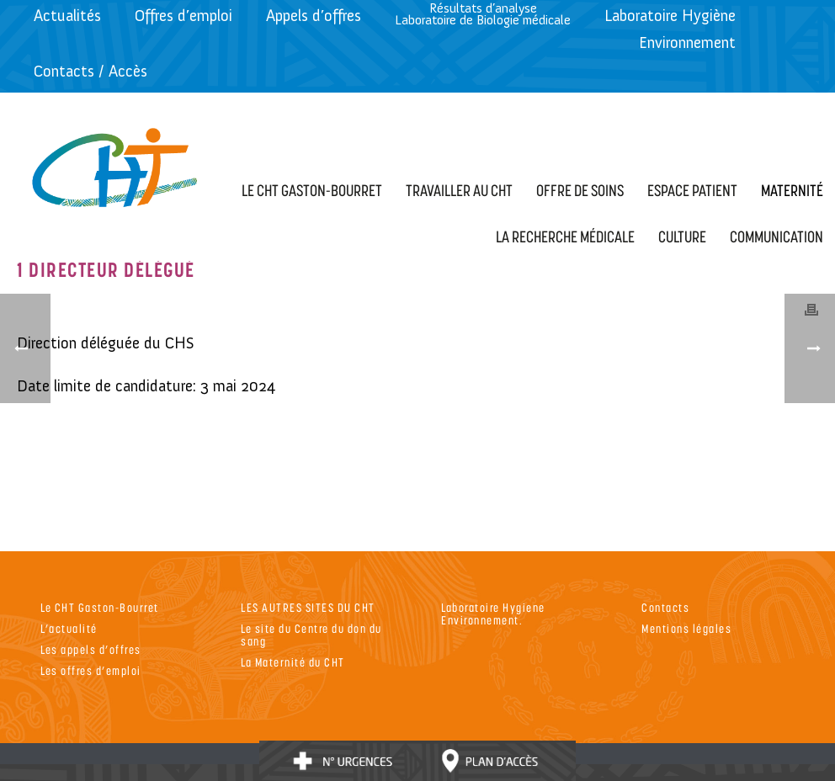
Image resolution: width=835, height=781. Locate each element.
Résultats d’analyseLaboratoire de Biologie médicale (483, 14)
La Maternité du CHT (293, 662)
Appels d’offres (313, 15)
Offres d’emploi (183, 15)
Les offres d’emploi (90, 670)
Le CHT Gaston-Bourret (99, 607)
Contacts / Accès (90, 71)
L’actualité (69, 628)
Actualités (67, 15)
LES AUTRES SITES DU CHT (308, 607)
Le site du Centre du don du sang (311, 634)
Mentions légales (686, 628)
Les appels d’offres (90, 649)
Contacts (665, 607)
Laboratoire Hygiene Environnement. (493, 613)
